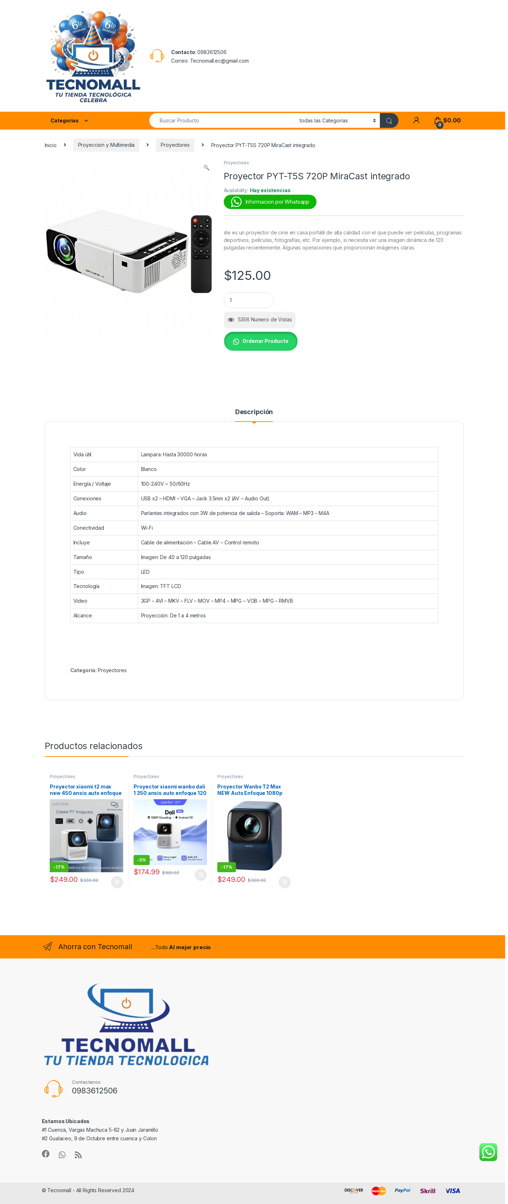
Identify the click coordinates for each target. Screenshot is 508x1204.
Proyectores (175, 145)
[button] (206, 167)
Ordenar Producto (265, 341)
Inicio (51, 145)
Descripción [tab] (254, 412)
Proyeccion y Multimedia (106, 145)
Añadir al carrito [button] (117, 882)
